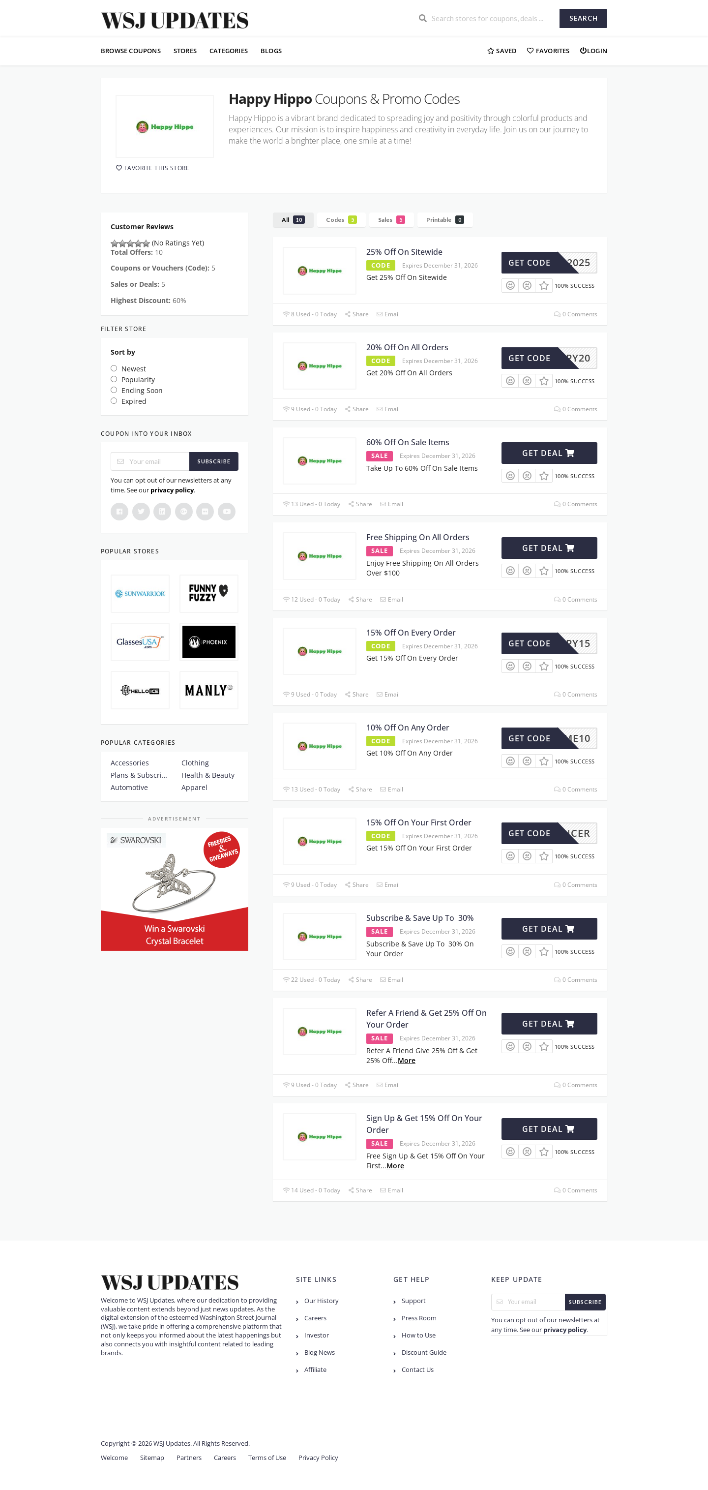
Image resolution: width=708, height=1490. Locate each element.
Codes (341, 219)
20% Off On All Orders (407, 347)
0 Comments (575, 314)
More (406, 1060)
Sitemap (152, 1458)
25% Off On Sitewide (404, 251)
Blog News (319, 1352)
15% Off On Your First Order (419, 822)
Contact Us (418, 1370)
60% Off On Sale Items (407, 442)
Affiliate (315, 1370)
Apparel (194, 787)
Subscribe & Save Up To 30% (420, 917)
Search (583, 18)
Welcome (114, 1458)
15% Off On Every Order (411, 632)
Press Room (419, 1318)
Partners (189, 1458)
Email (388, 314)
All (293, 219)
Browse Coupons (131, 50)
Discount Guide (424, 1352)
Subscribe (214, 461)
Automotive (129, 787)
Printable (445, 219)
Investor (316, 1335)
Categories (228, 50)
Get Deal (548, 453)
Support (414, 1301)
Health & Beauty (208, 775)
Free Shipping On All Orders (418, 537)
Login (593, 50)
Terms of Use (267, 1458)
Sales (391, 219)
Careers (315, 1318)
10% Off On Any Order (407, 727)
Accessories (130, 762)
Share (356, 314)
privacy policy (172, 490)
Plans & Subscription (139, 775)
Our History (321, 1301)
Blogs (271, 50)
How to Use (419, 1335)
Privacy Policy (318, 1458)
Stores (185, 50)
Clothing (195, 762)
